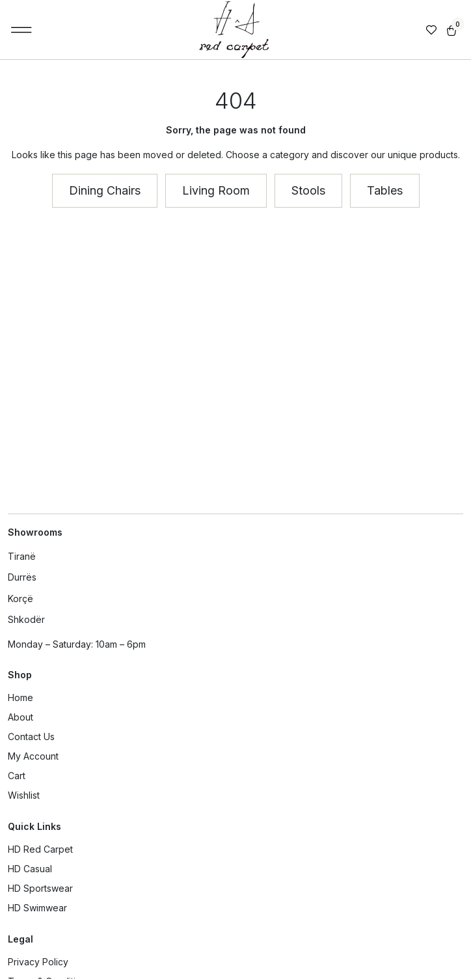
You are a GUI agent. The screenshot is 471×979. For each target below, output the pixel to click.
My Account (33, 756)
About (20, 717)
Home (20, 697)
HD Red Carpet (40, 849)
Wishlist (24, 795)
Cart (16, 775)
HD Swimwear (37, 907)
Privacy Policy (38, 961)
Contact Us (31, 736)
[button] (22, 30)
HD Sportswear (40, 888)
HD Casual (30, 868)
